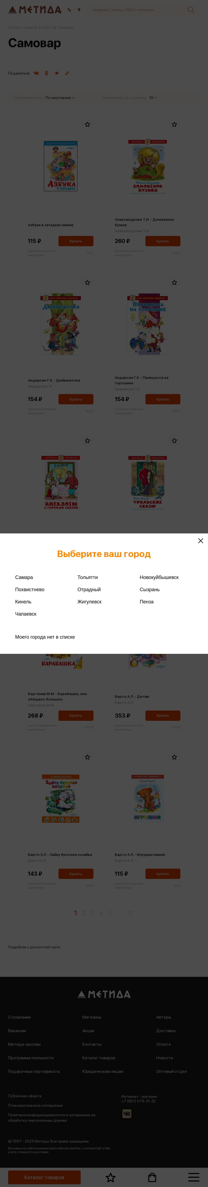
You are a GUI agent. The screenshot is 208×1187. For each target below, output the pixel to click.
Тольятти (87, 577)
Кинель (23, 601)
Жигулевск (89, 601)
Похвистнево (29, 589)
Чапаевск (25, 614)
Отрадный (89, 589)
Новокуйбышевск (159, 577)
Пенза (147, 601)
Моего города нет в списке (45, 637)
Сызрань (150, 589)
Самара (24, 577)
